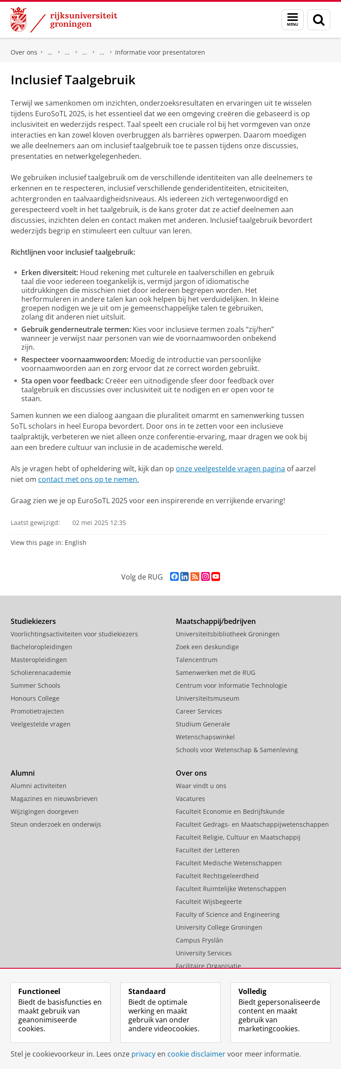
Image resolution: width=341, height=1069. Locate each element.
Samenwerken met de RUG (215, 672)
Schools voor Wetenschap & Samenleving (237, 750)
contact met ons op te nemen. (88, 479)
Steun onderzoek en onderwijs (56, 824)
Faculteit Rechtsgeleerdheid (217, 876)
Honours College (35, 698)
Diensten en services (67, 52)
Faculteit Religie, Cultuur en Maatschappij (238, 837)
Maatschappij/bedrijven (216, 621)
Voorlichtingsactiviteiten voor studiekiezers (74, 634)
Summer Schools (35, 685)
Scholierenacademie (41, 672)
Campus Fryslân (199, 940)
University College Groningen (219, 927)
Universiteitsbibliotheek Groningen (228, 634)
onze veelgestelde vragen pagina (230, 468)
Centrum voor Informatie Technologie (231, 685)
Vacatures (190, 798)
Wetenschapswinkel (205, 737)
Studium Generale (203, 724)
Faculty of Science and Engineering (228, 914)
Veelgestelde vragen (41, 724)
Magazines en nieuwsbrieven (54, 798)
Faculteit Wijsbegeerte (209, 901)
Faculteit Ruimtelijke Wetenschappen (231, 888)
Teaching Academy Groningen (84, 52)
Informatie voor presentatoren (160, 52)
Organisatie (50, 52)
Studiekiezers (33, 621)
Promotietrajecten (37, 711)
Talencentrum (197, 659)
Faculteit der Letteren (208, 850)
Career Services (199, 711)
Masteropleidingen (39, 659)
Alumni (23, 773)
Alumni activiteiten (39, 785)
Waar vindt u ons (201, 785)
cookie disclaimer (196, 1054)
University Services (204, 953)
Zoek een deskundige (207, 647)
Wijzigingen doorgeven (45, 811)
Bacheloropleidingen (41, 647)
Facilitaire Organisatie (208, 966)
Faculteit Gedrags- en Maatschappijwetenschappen (252, 824)
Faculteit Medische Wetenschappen (229, 863)
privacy (143, 1054)
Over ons (24, 52)
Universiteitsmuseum (207, 698)
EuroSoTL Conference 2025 (102, 52)
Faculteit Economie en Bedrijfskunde (230, 811)
